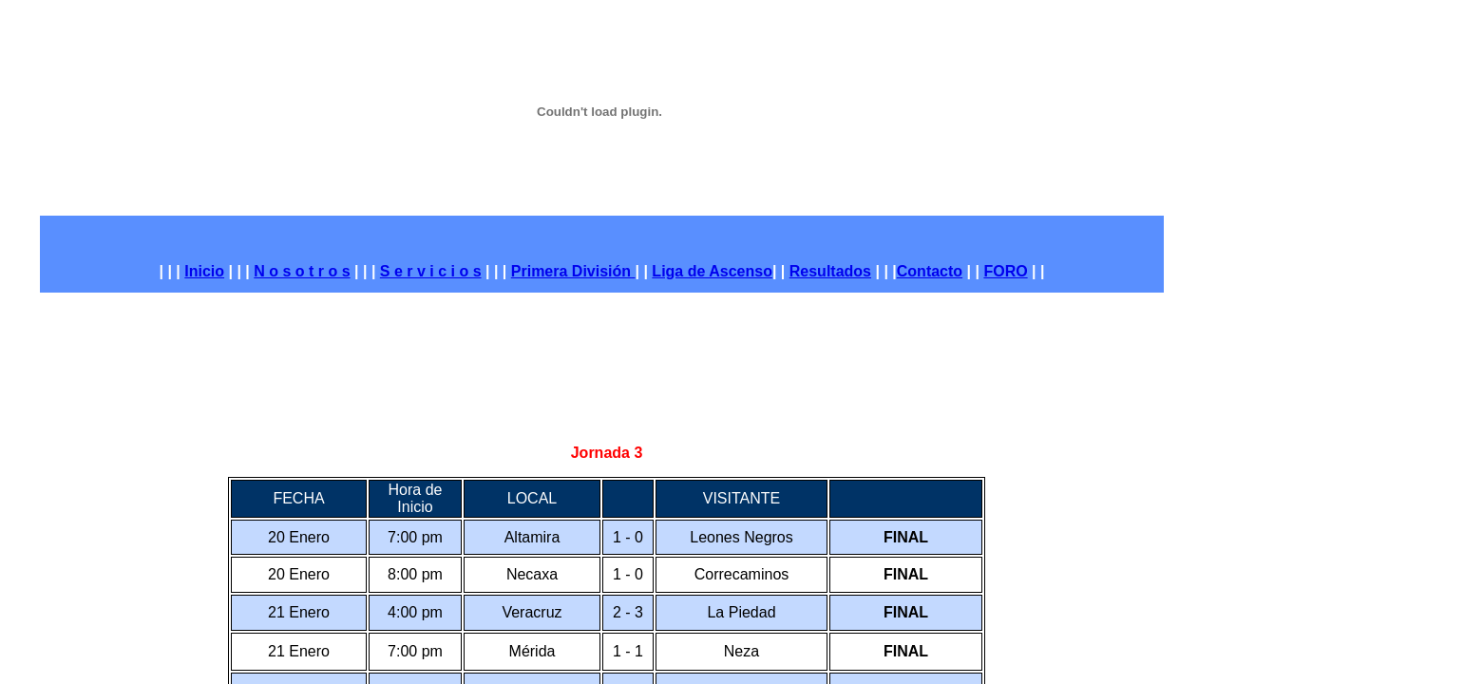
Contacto (929, 271)
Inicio (204, 271)
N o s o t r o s (302, 271)
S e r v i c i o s (431, 271)
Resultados (830, 271)
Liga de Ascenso (712, 271)
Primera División (571, 271)
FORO (1005, 271)
